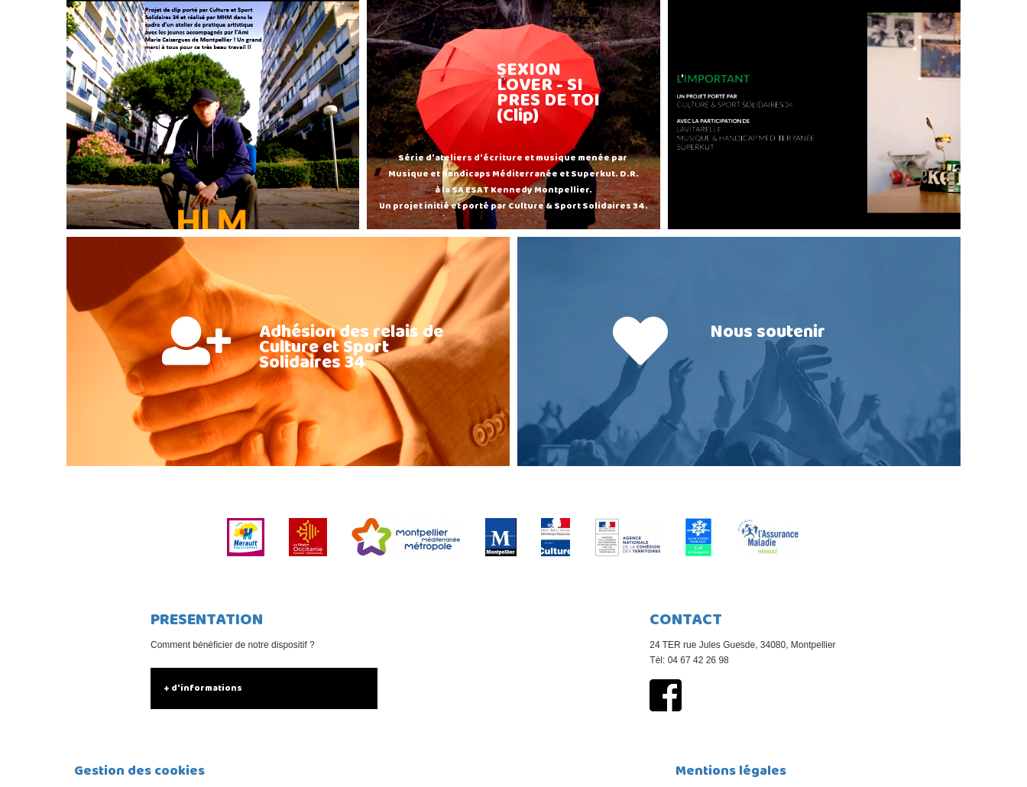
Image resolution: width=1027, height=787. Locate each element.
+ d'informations (203, 688)
